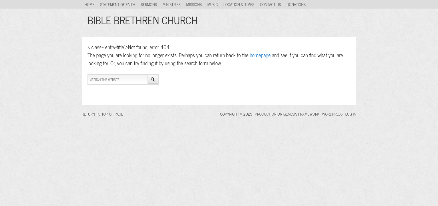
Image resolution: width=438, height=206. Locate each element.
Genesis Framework (301, 113)
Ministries (172, 4)
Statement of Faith (117, 4)
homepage (260, 55)
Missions (194, 4)
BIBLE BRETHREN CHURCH (142, 19)
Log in (350, 113)
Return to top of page (102, 113)
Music (213, 4)
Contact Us (270, 4)
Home (89, 4)
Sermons (149, 4)
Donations (296, 4)
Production (265, 113)
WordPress (332, 113)
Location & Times (239, 4)
